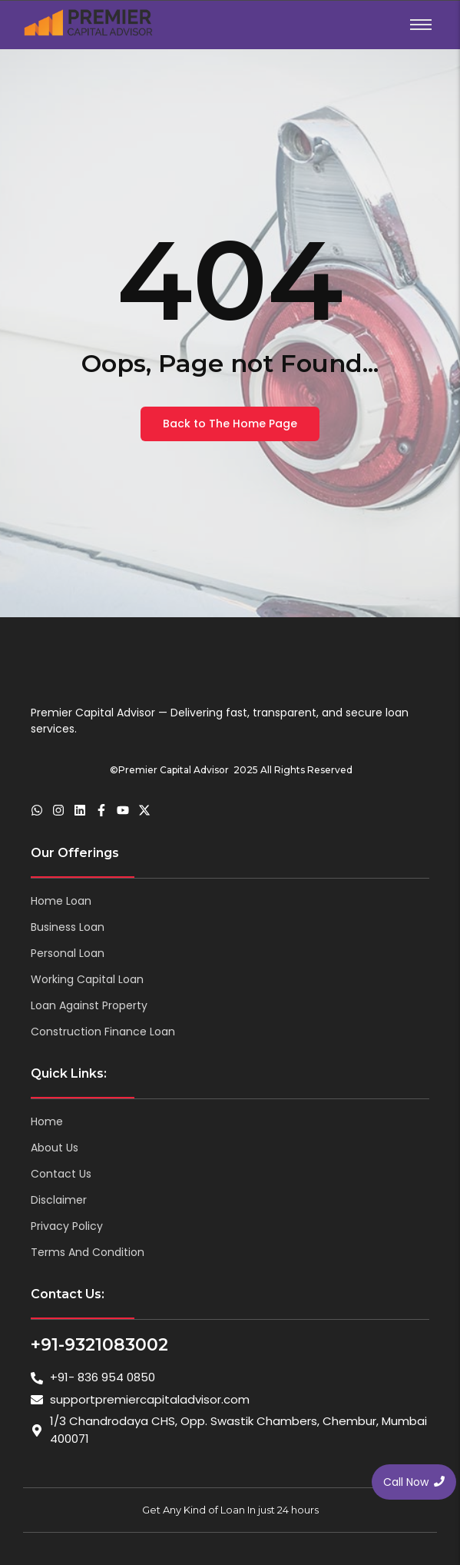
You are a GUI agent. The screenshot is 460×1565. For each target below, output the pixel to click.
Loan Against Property (89, 1005)
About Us (54, 1147)
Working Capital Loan (87, 979)
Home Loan (61, 901)
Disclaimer (59, 1200)
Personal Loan (67, 953)
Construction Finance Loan (103, 1031)
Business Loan (67, 927)
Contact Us (61, 1173)
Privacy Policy (67, 1226)
